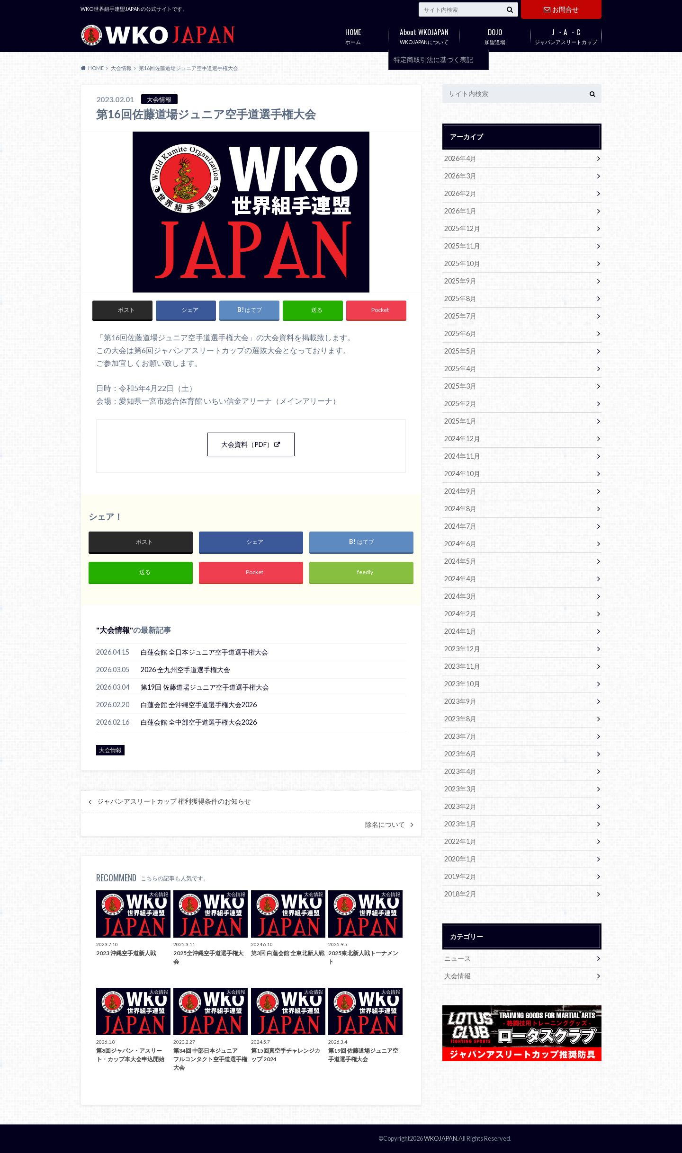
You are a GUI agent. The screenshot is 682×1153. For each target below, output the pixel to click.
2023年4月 (460, 771)
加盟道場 (494, 34)
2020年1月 (460, 859)
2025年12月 (462, 228)
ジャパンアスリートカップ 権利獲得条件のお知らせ (174, 801)
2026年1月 (460, 211)
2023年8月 (460, 719)
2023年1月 (460, 824)
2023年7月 (460, 736)
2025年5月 (460, 351)
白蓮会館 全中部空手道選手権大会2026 (199, 722)
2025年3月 (460, 386)
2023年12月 (462, 649)
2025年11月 (462, 246)
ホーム (352, 34)
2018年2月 (460, 894)
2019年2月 (460, 876)
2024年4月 (460, 579)
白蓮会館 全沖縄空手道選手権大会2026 (199, 705)
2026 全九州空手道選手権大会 (185, 669)
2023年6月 (460, 754)
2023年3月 (460, 789)
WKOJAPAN (440, 1138)
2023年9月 (460, 701)
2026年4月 (460, 158)
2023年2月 (460, 806)
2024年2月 (460, 614)
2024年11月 (462, 456)
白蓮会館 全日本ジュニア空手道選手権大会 (204, 652)
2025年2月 (460, 403)
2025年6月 (460, 333)
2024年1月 (460, 631)
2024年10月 (462, 474)
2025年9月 (460, 281)
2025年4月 (460, 368)
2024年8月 (460, 509)
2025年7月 (460, 316)
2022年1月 (460, 841)
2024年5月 (460, 561)
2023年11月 (462, 666)
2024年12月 (462, 439)
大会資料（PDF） (247, 444)
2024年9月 (460, 491)
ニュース (457, 958)
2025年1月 (460, 421)
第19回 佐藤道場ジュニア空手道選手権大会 (205, 687)
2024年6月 (460, 544)
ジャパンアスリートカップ (565, 34)
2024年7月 (460, 526)
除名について (385, 824)
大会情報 (114, 629)
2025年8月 (460, 298)
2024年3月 (460, 596)
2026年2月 (460, 193)
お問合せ (561, 9)
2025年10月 (462, 263)
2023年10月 (462, 684)
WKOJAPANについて (423, 34)
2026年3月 (460, 176)
